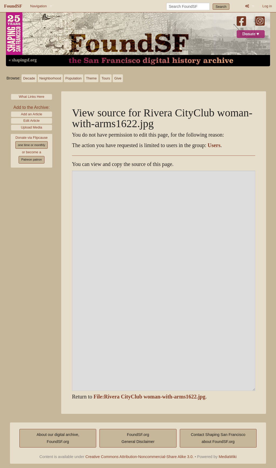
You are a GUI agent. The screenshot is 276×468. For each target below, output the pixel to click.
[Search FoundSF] (188, 6)
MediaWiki (227, 457)
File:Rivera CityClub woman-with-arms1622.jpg (149, 397)
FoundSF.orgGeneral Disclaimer (138, 438)
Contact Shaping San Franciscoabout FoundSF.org (218, 438)
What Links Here (31, 97)
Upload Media (31, 127)
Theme (91, 78)
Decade (29, 78)
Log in (267, 6)
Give (117, 78)
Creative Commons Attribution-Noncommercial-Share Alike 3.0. (139, 457)
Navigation (38, 6)
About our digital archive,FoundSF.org (58, 438)
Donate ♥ (250, 34)
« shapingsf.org (23, 60)
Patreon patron (31, 159)
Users (214, 145)
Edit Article (31, 121)
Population (73, 78)
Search (221, 7)
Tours (106, 78)
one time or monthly (31, 145)
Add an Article (31, 114)
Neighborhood (50, 78)
